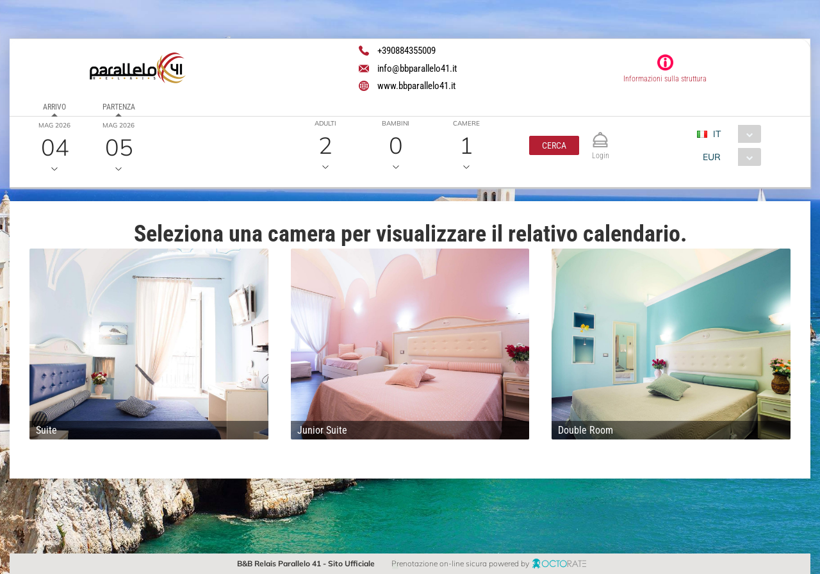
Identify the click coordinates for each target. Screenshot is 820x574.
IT (717, 134)
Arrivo (54, 107)
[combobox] (733, 134)
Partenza (118, 107)
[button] (554, 145)
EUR (712, 157)
